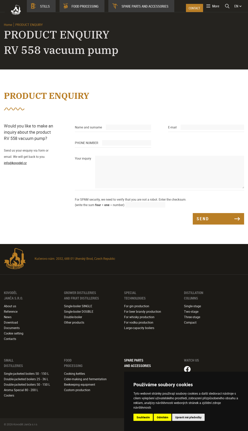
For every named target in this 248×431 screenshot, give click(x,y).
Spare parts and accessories (145, 6)
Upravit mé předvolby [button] (188, 417)
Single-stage (192, 306)
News (7, 317)
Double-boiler (73, 317)
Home (8, 25)
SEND (203, 218)
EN (236, 6)
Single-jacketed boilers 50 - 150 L (26, 373)
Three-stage (192, 317)
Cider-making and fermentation (85, 379)
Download (11, 322)
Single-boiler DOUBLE (78, 311)
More (215, 6)
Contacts (10, 339)
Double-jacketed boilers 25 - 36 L (26, 379)
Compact (190, 322)
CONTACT (194, 8)
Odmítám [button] (162, 417)
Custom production (77, 390)
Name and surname (88, 127)
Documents (12, 328)
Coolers (9, 395)
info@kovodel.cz (15, 163)
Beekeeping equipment (79, 384)
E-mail (172, 127)
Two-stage (191, 311)
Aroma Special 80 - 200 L (21, 390)
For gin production (136, 306)
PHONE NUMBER (86, 143)
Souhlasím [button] (143, 417)
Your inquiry (83, 158)
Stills (45, 6)
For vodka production (138, 322)
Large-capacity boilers (139, 328)
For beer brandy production (142, 311)
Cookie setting (13, 333)
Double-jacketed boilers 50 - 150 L (27, 384)
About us (10, 306)
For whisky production (139, 317)
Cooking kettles (74, 373)
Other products (74, 322)
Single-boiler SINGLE (78, 306)
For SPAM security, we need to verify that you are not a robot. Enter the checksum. (130, 199)
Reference (11, 311)
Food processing (85, 6)
